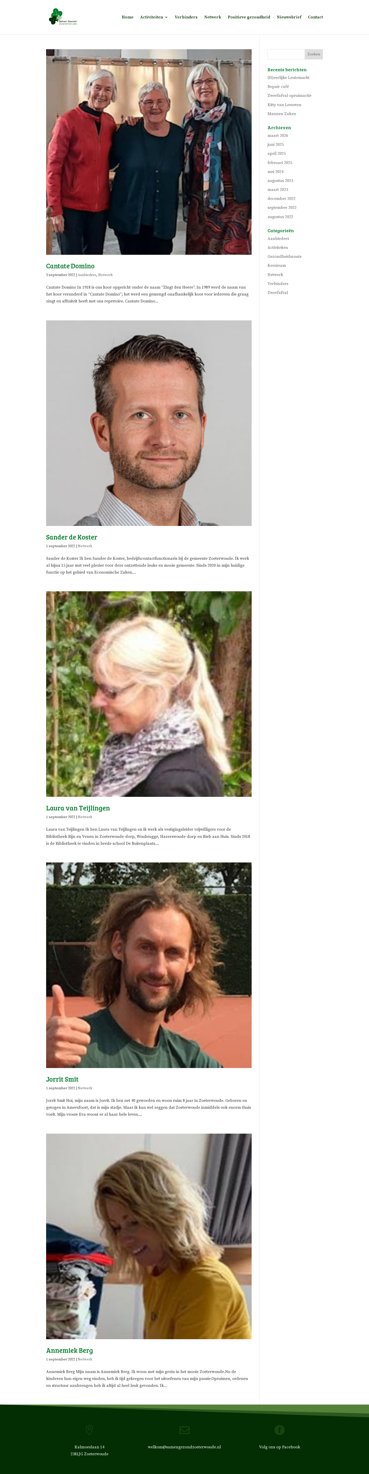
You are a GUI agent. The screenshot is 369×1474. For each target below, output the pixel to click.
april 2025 (277, 153)
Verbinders (186, 17)
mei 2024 (275, 171)
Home (128, 17)
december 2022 (281, 198)
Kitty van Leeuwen (284, 104)
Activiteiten (151, 17)
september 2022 (282, 207)
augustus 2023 (280, 180)
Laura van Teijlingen (78, 807)
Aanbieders (87, 275)
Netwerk (212, 17)
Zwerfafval (278, 292)
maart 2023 (278, 189)
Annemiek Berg (69, 1350)
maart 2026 (278, 135)
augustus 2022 (280, 216)
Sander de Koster (71, 536)
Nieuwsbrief (289, 17)
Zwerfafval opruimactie (289, 95)
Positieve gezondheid (249, 17)
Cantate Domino (70, 265)
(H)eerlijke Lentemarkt (289, 77)
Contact (315, 17)
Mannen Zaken (282, 113)
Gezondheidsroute (285, 256)
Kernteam (277, 265)
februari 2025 (280, 162)
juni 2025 (276, 144)
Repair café (278, 86)
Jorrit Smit (62, 1078)
